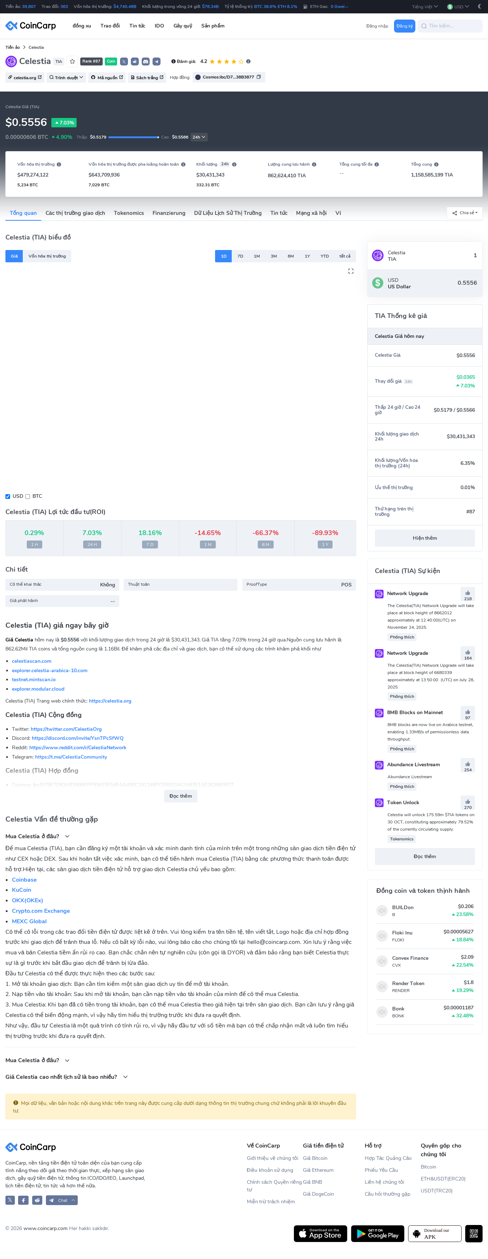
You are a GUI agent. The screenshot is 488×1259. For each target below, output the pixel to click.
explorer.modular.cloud (38, 689)
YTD (325, 256)
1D (224, 256)
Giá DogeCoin (318, 1194)
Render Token (408, 983)
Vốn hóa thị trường (47, 256)
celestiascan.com (31, 661)
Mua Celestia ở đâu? (37, 836)
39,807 (29, 6)
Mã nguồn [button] (107, 78)
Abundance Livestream (407, 764)
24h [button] (199, 137)
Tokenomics (129, 213)
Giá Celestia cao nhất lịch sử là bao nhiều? (66, 1077)
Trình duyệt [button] (66, 78)
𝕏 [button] (124, 62)
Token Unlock (397, 802)
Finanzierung (169, 213)
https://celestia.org (110, 701)
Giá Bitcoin (315, 1158)
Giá (14, 256)
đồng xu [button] (82, 25)
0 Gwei (340, 6)
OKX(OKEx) (27, 900)
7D (240, 256)
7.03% (64, 122)
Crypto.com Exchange (41, 911)
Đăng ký (405, 26)
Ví (338, 213)
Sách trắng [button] (147, 78)
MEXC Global (29, 921)
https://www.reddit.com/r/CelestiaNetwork (78, 747)
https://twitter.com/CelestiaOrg (66, 729)
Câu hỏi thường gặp (387, 1194)
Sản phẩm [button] (212, 25)
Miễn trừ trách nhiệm (271, 1201)
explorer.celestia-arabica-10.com (49, 670)
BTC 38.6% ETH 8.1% (275, 6)
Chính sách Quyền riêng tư (274, 1186)
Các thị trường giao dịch (76, 213)
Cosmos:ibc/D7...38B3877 (228, 77)
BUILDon (403, 907)
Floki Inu (402, 932)
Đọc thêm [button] (181, 796)
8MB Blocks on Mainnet (409, 712)
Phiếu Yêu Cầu (381, 1170)
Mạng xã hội (311, 213)
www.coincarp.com (45, 1228)
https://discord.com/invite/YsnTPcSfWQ (78, 738)
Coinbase (24, 880)
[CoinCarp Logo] (32, 26)
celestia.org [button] (25, 78)
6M (291, 256)
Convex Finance (410, 958)
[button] (425, 6)
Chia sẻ (463, 213)
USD (18, 496)
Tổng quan (23, 213)
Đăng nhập (378, 26)
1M (257, 256)
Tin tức (279, 213)
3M (274, 256)
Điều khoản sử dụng (270, 1170)
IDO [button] (159, 25)
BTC (37, 496)
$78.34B (210, 6)
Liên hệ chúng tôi (384, 1182)
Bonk (398, 1008)
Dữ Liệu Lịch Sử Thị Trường (227, 213)
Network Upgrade (401, 593)
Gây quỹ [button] (183, 25)
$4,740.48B (125, 6)
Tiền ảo (12, 47)
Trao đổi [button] (110, 25)
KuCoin (21, 890)
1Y (307, 256)
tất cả (344, 256)
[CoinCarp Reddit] (37, 1200)
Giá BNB (312, 1182)
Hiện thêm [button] (425, 538)
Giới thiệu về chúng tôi (272, 1158)
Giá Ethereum (318, 1170)
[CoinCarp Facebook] (23, 1200)
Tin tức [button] (137, 25)
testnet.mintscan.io (34, 679)
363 (64, 6)
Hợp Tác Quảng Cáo (388, 1158)
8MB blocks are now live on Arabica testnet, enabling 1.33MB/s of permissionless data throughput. (430, 732)
